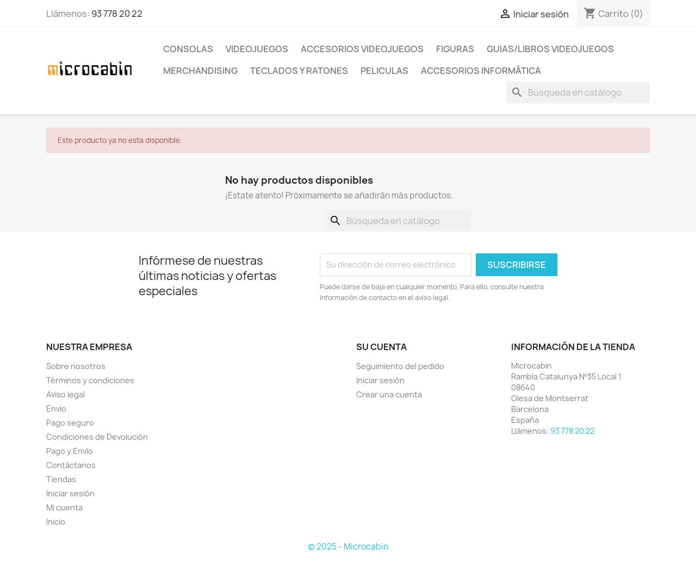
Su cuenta (381, 347)
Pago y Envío (69, 451)
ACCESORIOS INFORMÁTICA (481, 71)
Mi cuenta (64, 507)
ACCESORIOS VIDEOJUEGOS (362, 49)
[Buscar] (578, 92)
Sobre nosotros (75, 366)
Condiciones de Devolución (97, 437)
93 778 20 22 (116, 14)
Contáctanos (71, 465)
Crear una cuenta (389, 394)
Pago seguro (70, 422)
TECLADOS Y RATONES (299, 71)
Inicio (55, 521)
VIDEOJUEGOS (257, 49)
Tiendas (61, 479)
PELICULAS (384, 71)
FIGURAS (455, 49)
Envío (56, 408)
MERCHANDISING (200, 71)
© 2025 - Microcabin (348, 546)
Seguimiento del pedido (400, 366)
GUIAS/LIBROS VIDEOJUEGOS (550, 49)
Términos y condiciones (90, 380)
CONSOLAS (188, 49)
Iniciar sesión (70, 493)
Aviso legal (65, 394)
